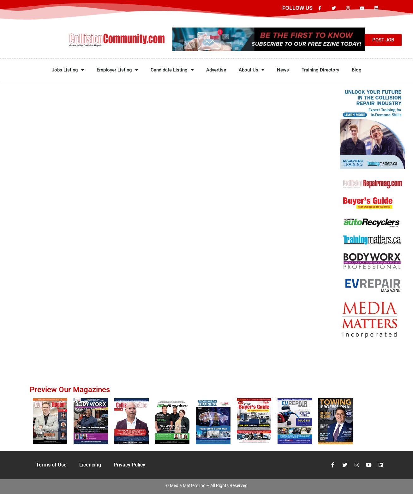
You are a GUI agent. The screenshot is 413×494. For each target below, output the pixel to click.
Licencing (90, 465)
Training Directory (320, 70)
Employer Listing (117, 70)
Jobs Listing (68, 70)
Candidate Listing (172, 70)
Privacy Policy (129, 465)
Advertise (216, 70)
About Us (251, 70)
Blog (357, 70)
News (283, 70)
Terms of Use (51, 465)
